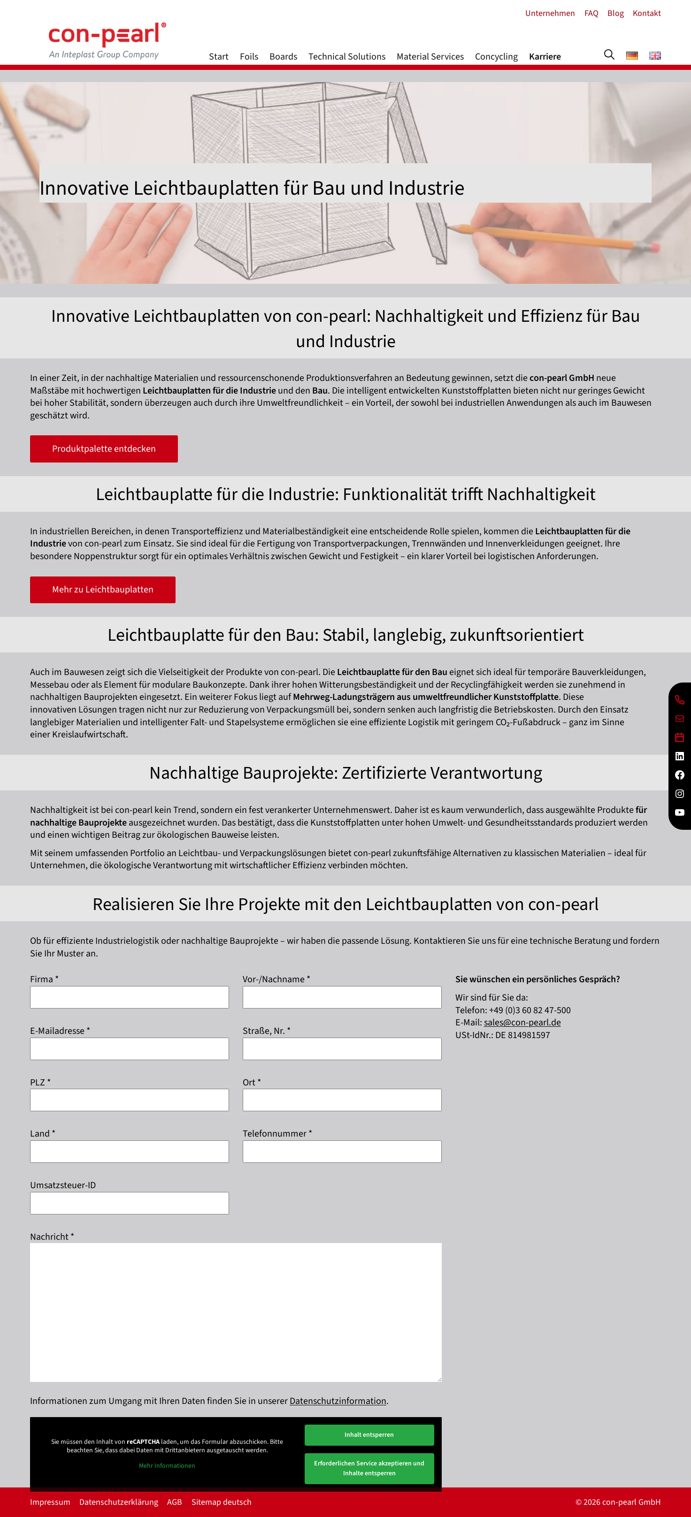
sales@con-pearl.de (522, 1022)
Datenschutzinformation (338, 1401)
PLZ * (40, 1082)
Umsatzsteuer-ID (63, 1185)
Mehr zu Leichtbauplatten (103, 589)
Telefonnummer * (277, 1133)
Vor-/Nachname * (276, 979)
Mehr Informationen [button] (167, 1466)
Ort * (252, 1082)
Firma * (44, 979)
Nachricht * (52, 1237)
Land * (42, 1133)
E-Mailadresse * (60, 1031)
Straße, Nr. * (267, 1031)
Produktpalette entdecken (104, 448)
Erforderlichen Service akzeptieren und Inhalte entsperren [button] (369, 1468)
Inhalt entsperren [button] (369, 1435)
